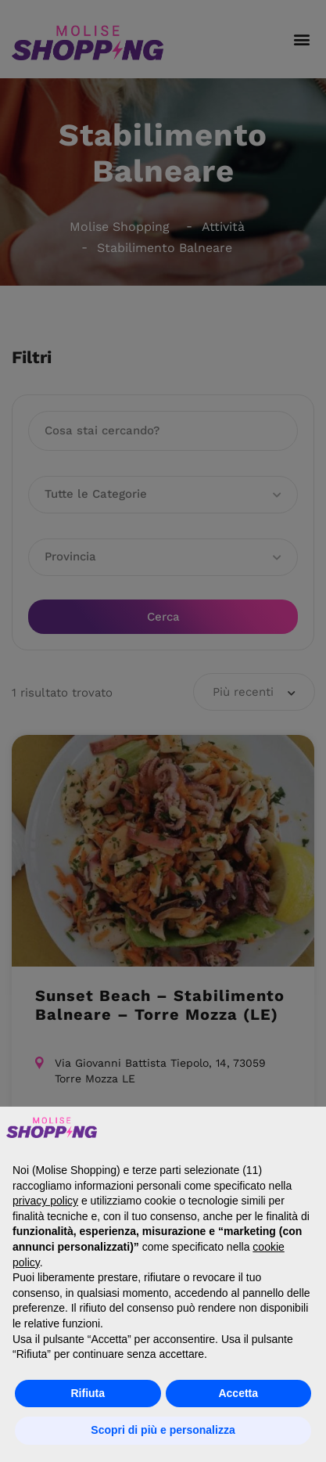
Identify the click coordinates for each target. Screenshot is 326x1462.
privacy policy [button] (45, 1200)
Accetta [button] (238, 1393)
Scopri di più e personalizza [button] (163, 1430)
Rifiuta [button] (87, 1393)
